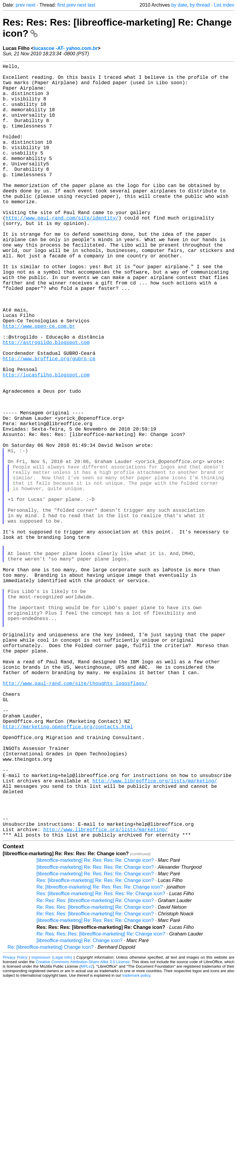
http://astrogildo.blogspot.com (46, 404)
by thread (200, 5)
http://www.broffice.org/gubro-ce (49, 424)
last (91, 5)
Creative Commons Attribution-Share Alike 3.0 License (83, 1134)
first (61, 5)
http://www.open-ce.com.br (39, 385)
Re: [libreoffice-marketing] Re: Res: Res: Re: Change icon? (99, 1058)
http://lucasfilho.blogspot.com (46, 444)
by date (179, 5)
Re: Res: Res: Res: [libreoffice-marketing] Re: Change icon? (100, 1105)
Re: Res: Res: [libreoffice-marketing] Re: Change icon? (95, 1072)
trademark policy (136, 1147)
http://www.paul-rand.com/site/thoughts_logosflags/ (75, 821)
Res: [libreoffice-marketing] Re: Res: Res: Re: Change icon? (100, 1065)
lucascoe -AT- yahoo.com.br (66, 48)
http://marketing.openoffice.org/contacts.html (68, 874)
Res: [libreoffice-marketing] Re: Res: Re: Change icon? (95, 1052)
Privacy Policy (15, 1129)
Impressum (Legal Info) (51, 1129)
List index (224, 5)
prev (20, 5)
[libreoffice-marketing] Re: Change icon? (79, 1112)
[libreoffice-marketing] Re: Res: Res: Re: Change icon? (95, 1032)
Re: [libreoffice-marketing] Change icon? (50, 1119)
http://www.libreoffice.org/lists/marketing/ (155, 940)
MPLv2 (87, 1138)
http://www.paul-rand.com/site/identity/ (62, 252)
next (30, 5)
